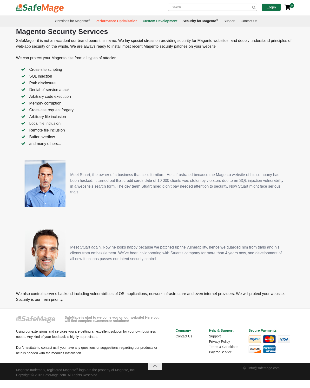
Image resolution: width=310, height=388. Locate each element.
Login (273, 7)
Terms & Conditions (223, 347)
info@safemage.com (264, 368)
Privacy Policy (219, 341)
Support (229, 21)
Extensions (71, 20)
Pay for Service (220, 352)
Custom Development (160, 21)
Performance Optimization (116, 21)
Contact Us (249, 21)
